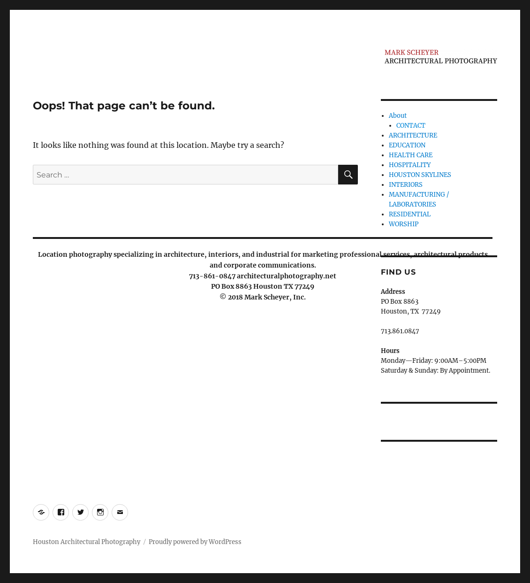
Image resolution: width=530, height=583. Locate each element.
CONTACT (410, 126)
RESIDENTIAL (410, 214)
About (398, 116)
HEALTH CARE (410, 155)
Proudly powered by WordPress (195, 542)
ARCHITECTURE (413, 135)
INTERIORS (406, 185)
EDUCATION (407, 145)
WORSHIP (403, 224)
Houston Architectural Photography (86, 542)
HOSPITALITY (410, 165)
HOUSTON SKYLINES (420, 175)
